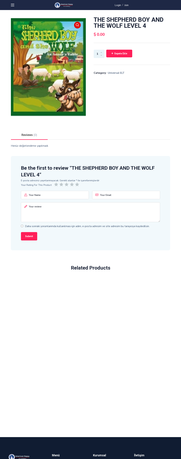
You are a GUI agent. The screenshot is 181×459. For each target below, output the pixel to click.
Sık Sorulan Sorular (104, 408)
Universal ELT (116, 73)
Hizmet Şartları (102, 401)
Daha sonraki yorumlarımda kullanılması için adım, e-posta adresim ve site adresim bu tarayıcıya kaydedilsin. (87, 226)
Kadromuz (99, 414)
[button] (77, 25)
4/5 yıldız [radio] (72, 184)
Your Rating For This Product (36, 185)
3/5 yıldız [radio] (67, 184)
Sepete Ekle (120, 53)
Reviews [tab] (29, 135)
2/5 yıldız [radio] (62, 184)
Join (126, 5)
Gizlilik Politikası (102, 394)
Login (118, 5)
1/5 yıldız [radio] (56, 184)
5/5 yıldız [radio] (77, 184)
